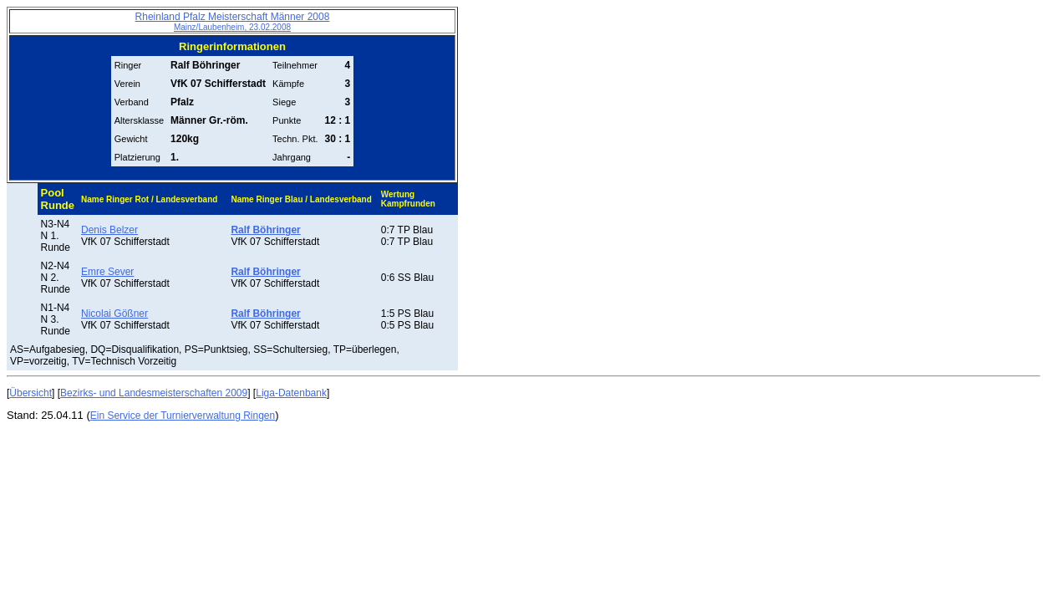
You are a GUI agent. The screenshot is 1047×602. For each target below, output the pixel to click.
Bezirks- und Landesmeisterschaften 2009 (153, 393)
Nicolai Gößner (114, 313)
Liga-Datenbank (291, 393)
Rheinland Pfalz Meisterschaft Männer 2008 (232, 21)
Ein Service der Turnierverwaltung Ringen (182, 415)
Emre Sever (107, 272)
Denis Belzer (109, 230)
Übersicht (30, 393)
